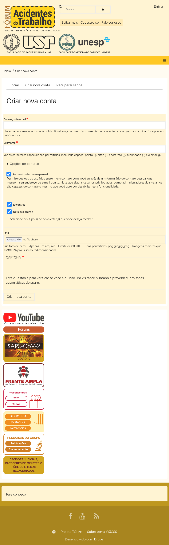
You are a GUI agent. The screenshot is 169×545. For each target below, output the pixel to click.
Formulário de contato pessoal (30, 174)
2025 (16, 398)
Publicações (18, 443)
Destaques (18, 422)
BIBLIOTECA (18, 416)
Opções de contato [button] (24, 164)
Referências (18, 428)
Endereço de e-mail (14, 119)
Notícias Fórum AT (24, 212)
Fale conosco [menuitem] (16, 494)
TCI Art (77, 532)
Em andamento (18, 449)
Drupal (99, 539)
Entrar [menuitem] (158, 6)
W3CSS (111, 532)
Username (9, 142)
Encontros (19, 204)
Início (7, 71)
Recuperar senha (69, 85)
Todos (16, 404)
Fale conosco (111, 22)
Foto (6, 232)
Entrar (14, 85)
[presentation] (35, 268)
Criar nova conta (39, 86)
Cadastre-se (90, 22)
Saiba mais (70, 22)
